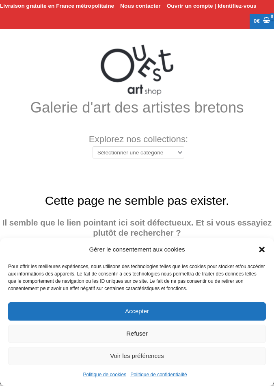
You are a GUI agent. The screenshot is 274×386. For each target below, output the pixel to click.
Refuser (137, 333)
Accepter (137, 311)
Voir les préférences (137, 355)
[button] (262, 249)
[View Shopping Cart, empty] (262, 21)
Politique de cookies (104, 374)
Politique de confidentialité (158, 374)
